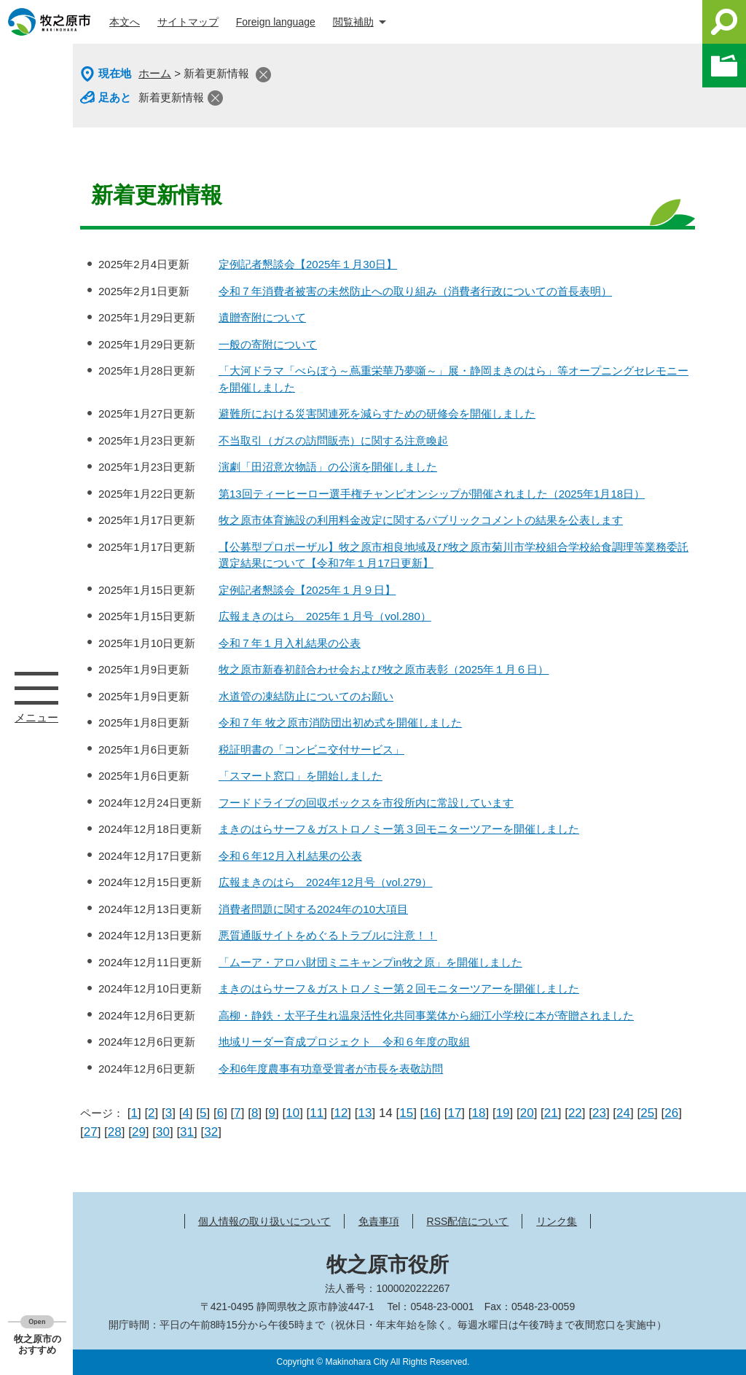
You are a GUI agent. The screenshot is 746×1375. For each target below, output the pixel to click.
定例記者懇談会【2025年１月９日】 (307, 590)
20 (527, 1113)
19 (503, 1113)
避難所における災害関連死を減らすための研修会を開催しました (377, 413)
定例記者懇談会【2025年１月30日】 (308, 264)
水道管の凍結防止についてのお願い (306, 696)
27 (91, 1132)
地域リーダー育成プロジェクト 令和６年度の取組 (344, 1041)
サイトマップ (188, 22)
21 (551, 1113)
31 (187, 1132)
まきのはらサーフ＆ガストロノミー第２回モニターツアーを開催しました (399, 988)
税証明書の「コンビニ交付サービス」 (311, 749)
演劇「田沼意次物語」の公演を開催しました (328, 467)
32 (211, 1132)
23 (599, 1113)
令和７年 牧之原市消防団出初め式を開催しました (340, 722)
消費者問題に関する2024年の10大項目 (313, 909)
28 (115, 1132)
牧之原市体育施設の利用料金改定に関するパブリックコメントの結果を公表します (421, 520)
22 (575, 1113)
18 (479, 1113)
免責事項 (378, 1221)
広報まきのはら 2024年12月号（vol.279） (325, 882)
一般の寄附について (268, 344)
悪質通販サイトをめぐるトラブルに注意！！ (328, 935)
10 (292, 1113)
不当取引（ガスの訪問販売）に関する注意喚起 (333, 440)
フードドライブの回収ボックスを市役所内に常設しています (366, 802)
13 (365, 1113)
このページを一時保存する (724, 65)
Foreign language (275, 22)
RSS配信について (468, 1221)
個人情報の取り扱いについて (264, 1221)
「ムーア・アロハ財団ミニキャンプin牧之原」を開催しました (370, 962)
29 (139, 1132)
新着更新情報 (171, 97)
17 (454, 1113)
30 (163, 1132)
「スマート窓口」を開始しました (300, 775)
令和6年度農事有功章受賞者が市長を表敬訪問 (331, 1068)
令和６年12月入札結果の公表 (290, 856)
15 (406, 1113)
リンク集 (556, 1221)
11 (316, 1113)
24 (623, 1113)
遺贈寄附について (262, 317)
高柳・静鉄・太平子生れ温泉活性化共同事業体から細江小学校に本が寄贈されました (426, 1015)
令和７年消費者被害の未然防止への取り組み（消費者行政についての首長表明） (415, 291)
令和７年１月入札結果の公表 (290, 643)
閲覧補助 (353, 22)
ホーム (154, 73)
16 (430, 1113)
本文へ (124, 22)
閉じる (263, 74)
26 (671, 1113)
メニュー (36, 688)
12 (341, 1113)
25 (647, 1113)
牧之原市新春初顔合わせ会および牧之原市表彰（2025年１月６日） (384, 669)
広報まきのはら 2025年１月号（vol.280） (325, 616)
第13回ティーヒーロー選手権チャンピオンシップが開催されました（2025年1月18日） (432, 493)
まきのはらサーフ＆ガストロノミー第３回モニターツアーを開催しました (399, 829)
